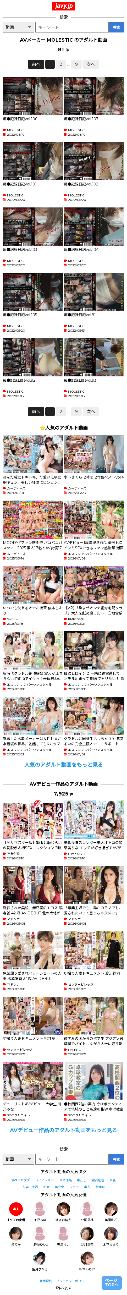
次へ (91, 64)
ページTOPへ (112, 1282)
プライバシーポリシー (71, 1281)
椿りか (16, 1237)
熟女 (46, 1187)
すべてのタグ (20, 1180)
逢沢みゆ (40, 1212)
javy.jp (64, 5)
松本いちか (87, 1261)
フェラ (74, 1187)
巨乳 (112, 1180)
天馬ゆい (63, 1237)
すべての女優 (16, 1212)
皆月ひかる (40, 1261)
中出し (81, 1180)
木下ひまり (111, 1237)
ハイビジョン (44, 1180)
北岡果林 (87, 1212)
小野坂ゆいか (39, 1237)
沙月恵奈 (87, 1237)
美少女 (59, 1187)
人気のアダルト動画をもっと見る (63, 764)
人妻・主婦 (30, 1187)
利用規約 (46, 1281)
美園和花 (111, 1212)
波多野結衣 (63, 1212)
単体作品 (65, 1180)
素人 (87, 1187)
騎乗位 (100, 1187)
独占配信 (98, 1180)
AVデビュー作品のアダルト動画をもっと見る (63, 1130)
